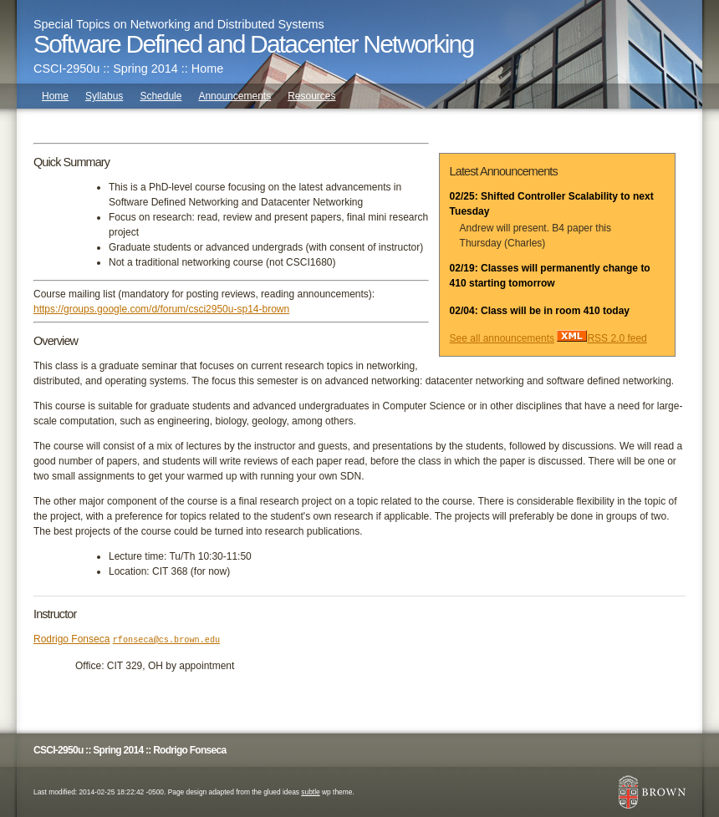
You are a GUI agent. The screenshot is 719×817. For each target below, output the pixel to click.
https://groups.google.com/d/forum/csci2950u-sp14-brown (161, 309)
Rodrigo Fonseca (71, 639)
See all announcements (502, 338)
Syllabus (104, 96)
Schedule (160, 96)
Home (55, 96)
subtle (310, 792)
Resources (311, 96)
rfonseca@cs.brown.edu (166, 640)
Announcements (234, 96)
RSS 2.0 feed (601, 338)
